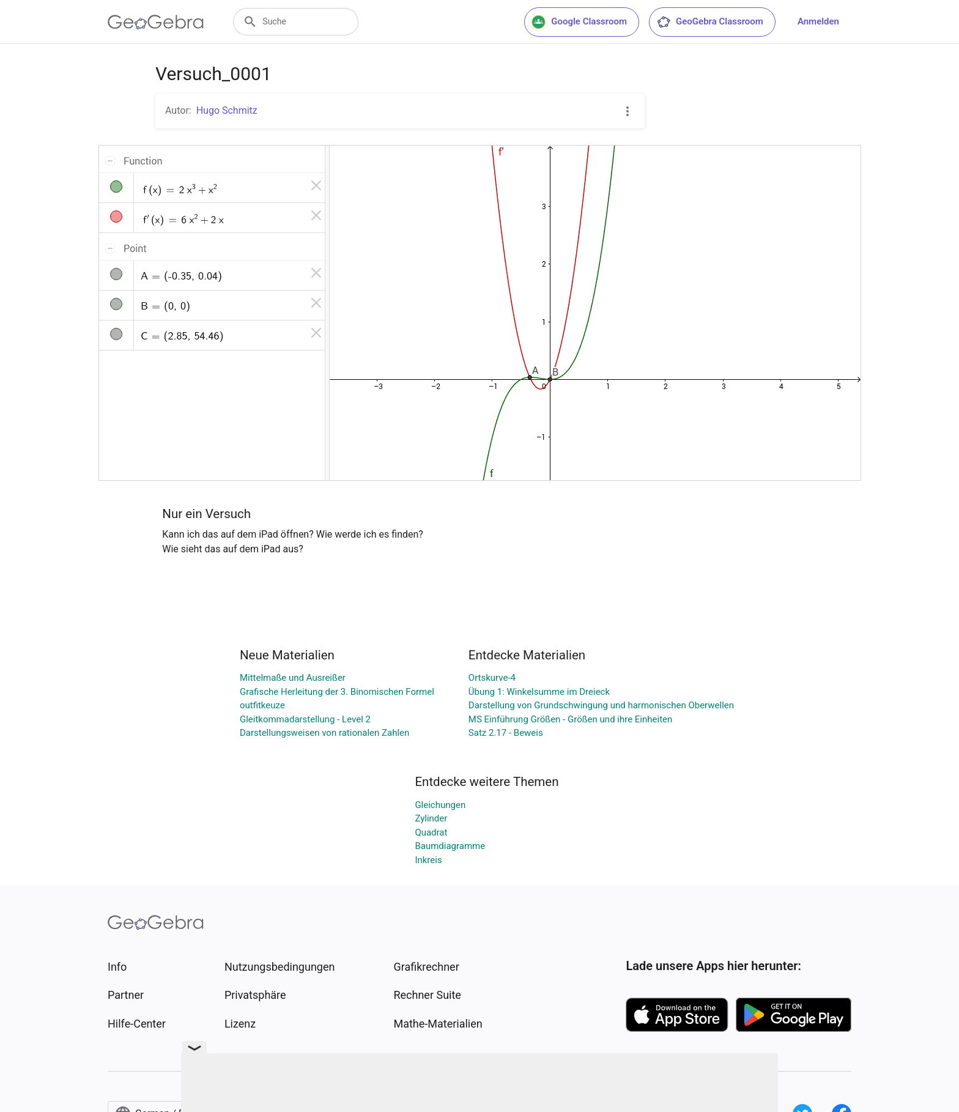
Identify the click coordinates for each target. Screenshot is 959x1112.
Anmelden (818, 21)
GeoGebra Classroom (709, 22)
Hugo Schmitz (226, 110)
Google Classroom (579, 22)
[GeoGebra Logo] (156, 22)
